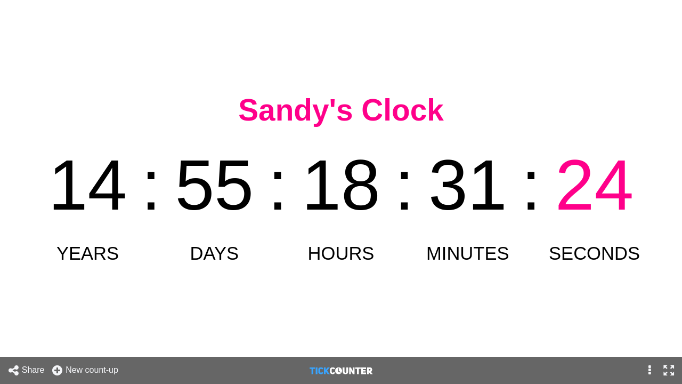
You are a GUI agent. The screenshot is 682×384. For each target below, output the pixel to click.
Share (26, 370)
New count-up (84, 370)
